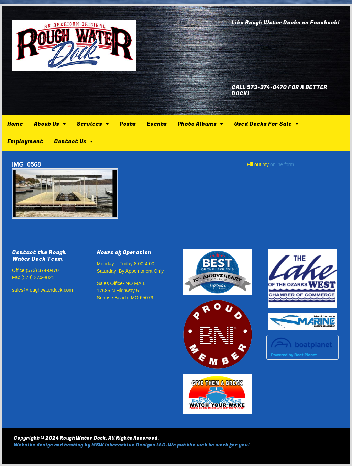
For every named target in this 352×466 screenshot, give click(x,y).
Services (89, 124)
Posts (128, 124)
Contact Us (70, 141)
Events (157, 124)
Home (15, 124)
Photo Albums (197, 124)
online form (282, 164)
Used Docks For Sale (263, 124)
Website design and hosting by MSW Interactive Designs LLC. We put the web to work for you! (132, 444)
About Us (46, 124)
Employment (25, 141)
